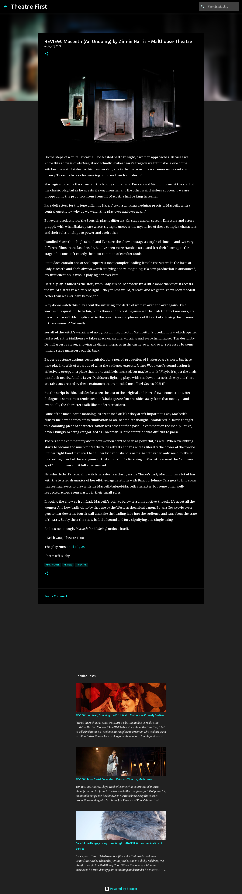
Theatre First (29, 6)
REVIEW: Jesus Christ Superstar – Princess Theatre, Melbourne (114, 779)
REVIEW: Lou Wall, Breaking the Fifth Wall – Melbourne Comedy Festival (120, 715)
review (68, 564)
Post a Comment (55, 596)
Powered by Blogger (121, 888)
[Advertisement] (121, 636)
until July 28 (76, 547)
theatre (81, 564)
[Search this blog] (219, 6)
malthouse (53, 564)
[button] (46, 53)
